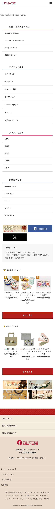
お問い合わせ (45, 492)
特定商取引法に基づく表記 (14, 492)
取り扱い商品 (6, 480)
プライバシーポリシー (32, 492)
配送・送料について (27, 495)
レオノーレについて (8, 469)
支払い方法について (12, 495)
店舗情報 (4, 485)
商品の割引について (42, 495)
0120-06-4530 (27, 452)
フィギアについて (8, 474)
